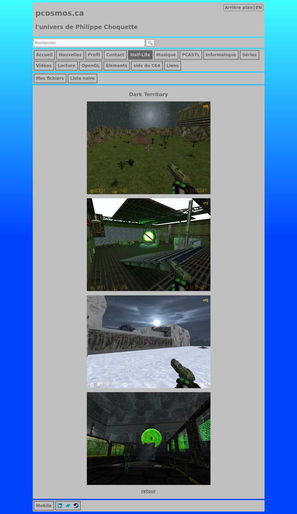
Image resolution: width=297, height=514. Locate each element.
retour (148, 491)
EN (259, 7)
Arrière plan (238, 7)
